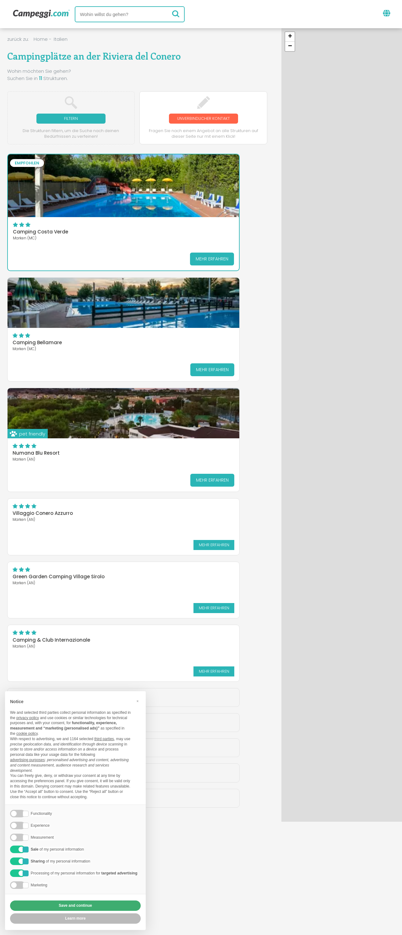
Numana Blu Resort (213, 220)
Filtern (71, 119)
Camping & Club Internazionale (210, 296)
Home (41, 39)
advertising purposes (27, 760)
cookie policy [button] (27, 733)
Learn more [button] (75, 918)
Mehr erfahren (60, 259)
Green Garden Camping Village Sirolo (130, 296)
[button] (290, 37)
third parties (104, 739)
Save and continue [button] (75, 905)
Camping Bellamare (125, 220)
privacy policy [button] (27, 718)
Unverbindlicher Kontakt (203, 119)
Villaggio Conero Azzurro (43, 293)
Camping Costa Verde (40, 233)
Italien (61, 39)
